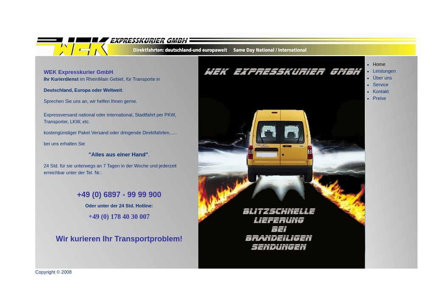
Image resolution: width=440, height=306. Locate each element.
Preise (379, 98)
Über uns (382, 77)
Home (379, 64)
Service (381, 84)
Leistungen (384, 71)
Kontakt (381, 91)
